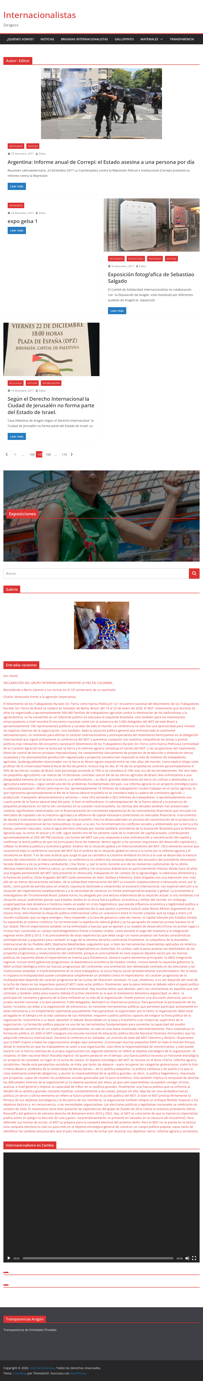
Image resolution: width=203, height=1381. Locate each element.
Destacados (16, 146)
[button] (160, 39)
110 (64, 454)
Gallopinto (124, 39)
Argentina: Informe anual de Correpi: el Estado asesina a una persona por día (101, 161)
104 (32, 454)
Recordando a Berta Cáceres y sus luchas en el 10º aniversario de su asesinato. (59, 690)
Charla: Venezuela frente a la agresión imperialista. (40, 697)
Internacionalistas (39, 15)
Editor (42, 153)
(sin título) (10, 676)
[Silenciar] (187, 1258)
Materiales (149, 39)
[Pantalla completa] (194, 1258)
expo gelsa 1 (23, 221)
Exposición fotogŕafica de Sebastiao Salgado (151, 277)
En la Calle (15, 383)
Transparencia (182, 39)
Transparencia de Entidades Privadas (30, 1330)
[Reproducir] (9, 1258)
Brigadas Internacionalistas (84, 39)
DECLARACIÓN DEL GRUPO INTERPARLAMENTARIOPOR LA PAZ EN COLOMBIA (57, 683)
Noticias (47, 39)
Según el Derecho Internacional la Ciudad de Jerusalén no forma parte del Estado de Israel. (51, 405)
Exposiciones (135, 258)
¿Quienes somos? (20, 39)
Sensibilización (51, 383)
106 (48, 454)
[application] (101, 1207)
